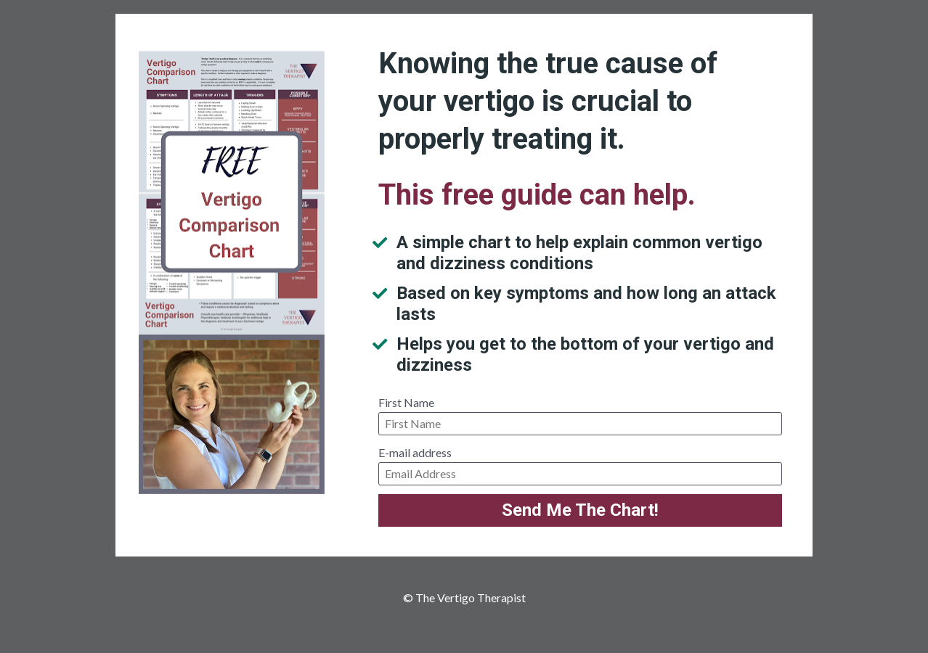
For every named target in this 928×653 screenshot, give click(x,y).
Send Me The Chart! (580, 510)
